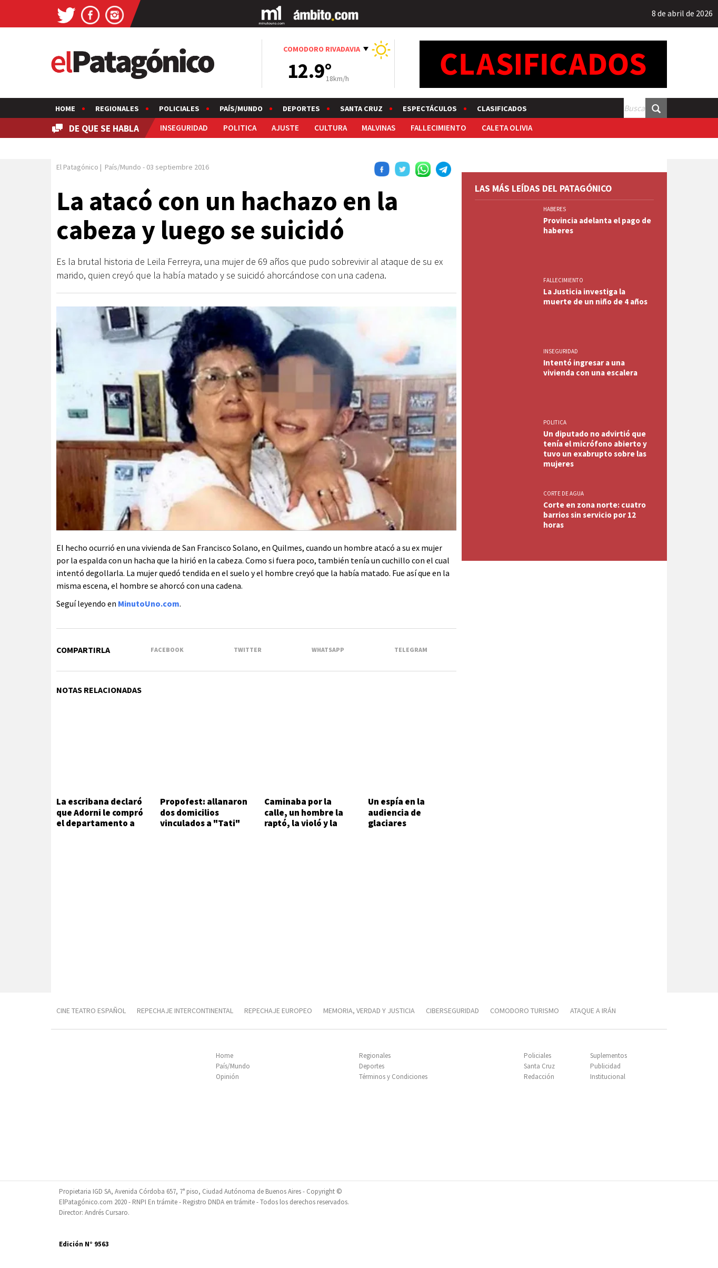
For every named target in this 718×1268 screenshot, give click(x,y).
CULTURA (330, 128)
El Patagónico (77, 167)
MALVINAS (378, 128)
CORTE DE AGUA (563, 493)
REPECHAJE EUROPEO (278, 1010)
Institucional (607, 1076)
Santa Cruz (361, 108)
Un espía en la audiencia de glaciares (396, 812)
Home (65, 108)
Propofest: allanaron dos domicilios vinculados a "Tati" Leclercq (203, 817)
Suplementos (608, 1055)
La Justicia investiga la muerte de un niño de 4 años (595, 296)
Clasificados (502, 108)
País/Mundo (241, 108)
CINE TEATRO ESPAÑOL (91, 1010)
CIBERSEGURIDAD (452, 1010)
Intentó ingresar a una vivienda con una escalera (590, 368)
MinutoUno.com (149, 603)
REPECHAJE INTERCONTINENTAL (185, 1010)
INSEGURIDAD (184, 128)
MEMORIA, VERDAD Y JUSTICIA (369, 1010)
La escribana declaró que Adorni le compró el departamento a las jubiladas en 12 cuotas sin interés (99, 823)
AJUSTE (285, 128)
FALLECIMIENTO (438, 128)
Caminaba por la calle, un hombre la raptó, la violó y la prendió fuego (303, 817)
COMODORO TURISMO (524, 1010)
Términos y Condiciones (393, 1076)
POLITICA (239, 128)
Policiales (179, 108)
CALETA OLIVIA (507, 128)
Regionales (117, 108)
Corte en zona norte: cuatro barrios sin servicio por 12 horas (594, 515)
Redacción (539, 1076)
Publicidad (605, 1066)
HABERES (554, 209)
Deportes (301, 108)
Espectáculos (430, 108)
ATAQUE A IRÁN (593, 1010)
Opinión (227, 1076)
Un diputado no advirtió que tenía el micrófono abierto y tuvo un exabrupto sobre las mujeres (595, 449)
